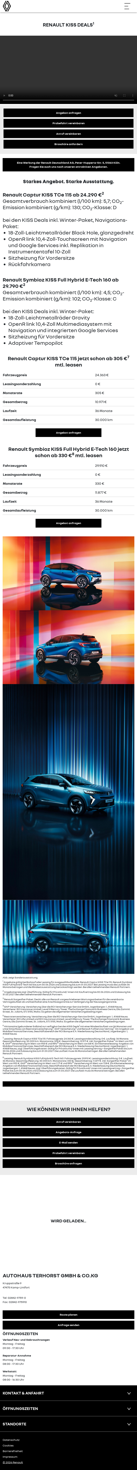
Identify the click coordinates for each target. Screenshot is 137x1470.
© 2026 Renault (13, 1462)
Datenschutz (11, 1440)
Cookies (8, 1445)
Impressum (10, 1456)
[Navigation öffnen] (129, 6)
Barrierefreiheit (13, 1451)
